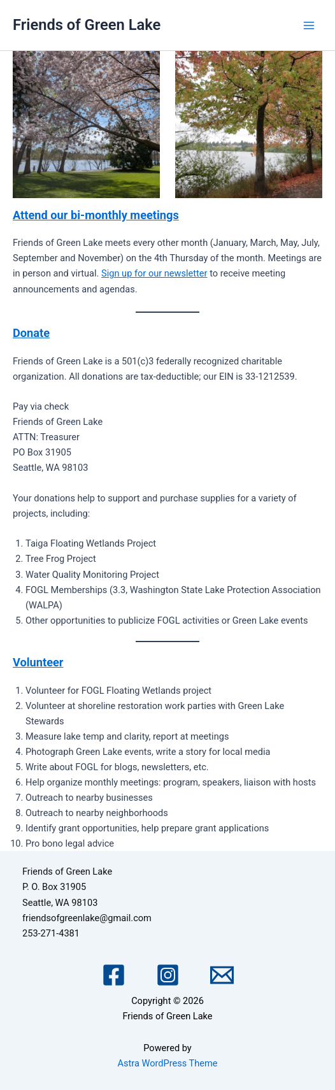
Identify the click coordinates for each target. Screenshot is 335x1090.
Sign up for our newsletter (154, 273)
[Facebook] (113, 975)
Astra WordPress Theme (167, 1063)
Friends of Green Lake (86, 25)
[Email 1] (222, 975)
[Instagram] (168, 975)
